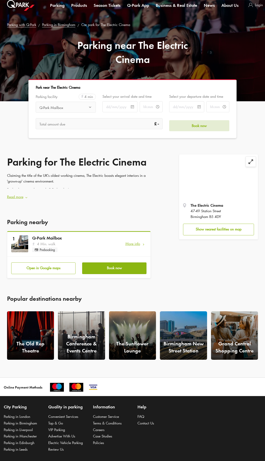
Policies (98, 439)
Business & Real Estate (176, 9)
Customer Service (106, 412)
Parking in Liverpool (18, 426)
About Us (230, 9)
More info (132, 241)
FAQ (140, 412)
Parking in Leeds (16, 445)
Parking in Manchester (20, 432)
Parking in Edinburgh (19, 439)
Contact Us (145, 419)
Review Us (56, 445)
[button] (79, 195)
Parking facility (46, 96)
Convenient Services (63, 412)
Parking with (21, 24)
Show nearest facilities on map (218, 229)
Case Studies (102, 432)
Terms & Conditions (107, 419)
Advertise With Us (61, 432)
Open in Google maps (43, 264)
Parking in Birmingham (58, 24)
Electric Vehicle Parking (65, 439)
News (209, 9)
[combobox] (66, 107)
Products (79, 9)
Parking (57, 9)
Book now (114, 264)
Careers (98, 426)
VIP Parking (56, 426)
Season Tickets (107, 9)
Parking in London (17, 412)
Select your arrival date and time (127, 96)
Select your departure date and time (196, 96)
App (138, 9)
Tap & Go (55, 419)
